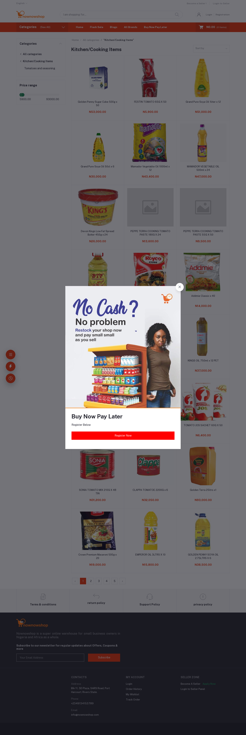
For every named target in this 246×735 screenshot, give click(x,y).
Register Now (123, 435)
